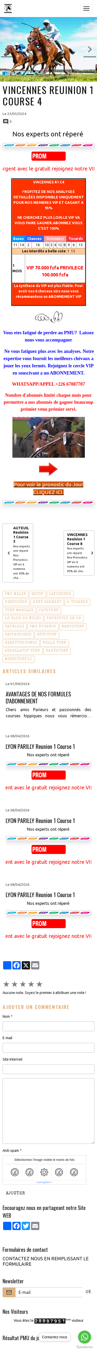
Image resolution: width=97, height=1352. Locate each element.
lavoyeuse (60, 594)
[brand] (9, 8)
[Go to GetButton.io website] (84, 1346)
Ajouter (15, 1194)
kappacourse (18, 634)
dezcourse (16, 602)
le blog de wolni (23, 618)
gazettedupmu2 (21, 643)
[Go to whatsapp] (84, 1337)
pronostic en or (64, 618)
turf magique (19, 610)
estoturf (47, 634)
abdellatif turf (22, 651)
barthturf (57, 651)
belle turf (54, 643)
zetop (38, 594)
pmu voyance (43, 626)
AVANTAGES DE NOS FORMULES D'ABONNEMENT (38, 697)
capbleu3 (14, 626)
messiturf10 (18, 659)
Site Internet (13, 1059)
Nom (6, 1016)
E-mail (7, 1038)
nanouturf (73, 626)
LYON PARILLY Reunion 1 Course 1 (40, 746)
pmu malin (15, 594)
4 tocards (77, 602)
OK (88, 1292)
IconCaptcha (43, 1182)
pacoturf (49, 610)
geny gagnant (47, 602)
